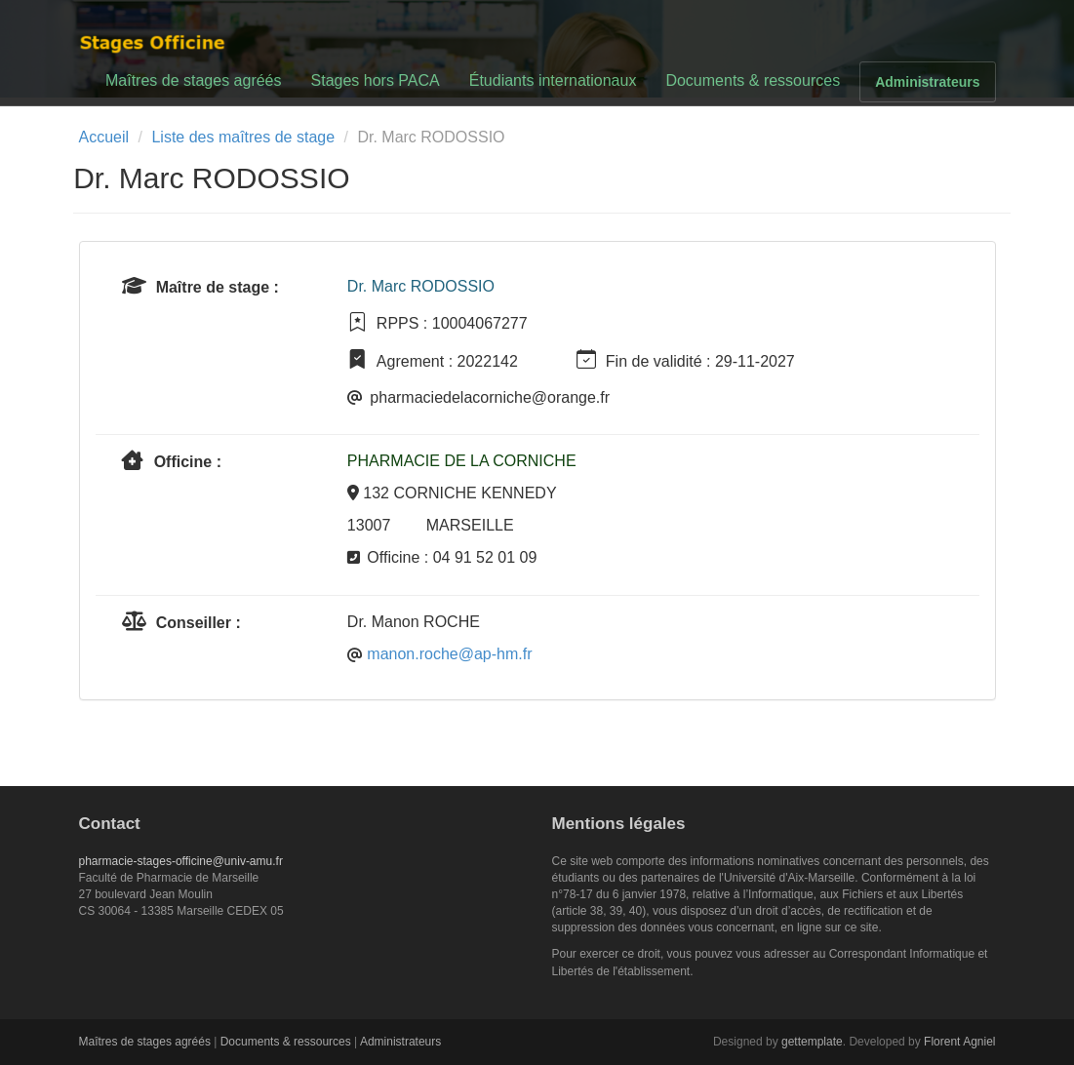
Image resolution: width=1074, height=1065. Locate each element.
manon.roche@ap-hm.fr (449, 654)
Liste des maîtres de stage (243, 137)
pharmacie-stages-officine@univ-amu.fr (181, 861)
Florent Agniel (959, 1041)
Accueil (104, 137)
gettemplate (812, 1041)
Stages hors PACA (375, 80)
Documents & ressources (752, 80)
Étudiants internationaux (553, 80)
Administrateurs (927, 82)
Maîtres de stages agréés (193, 80)
